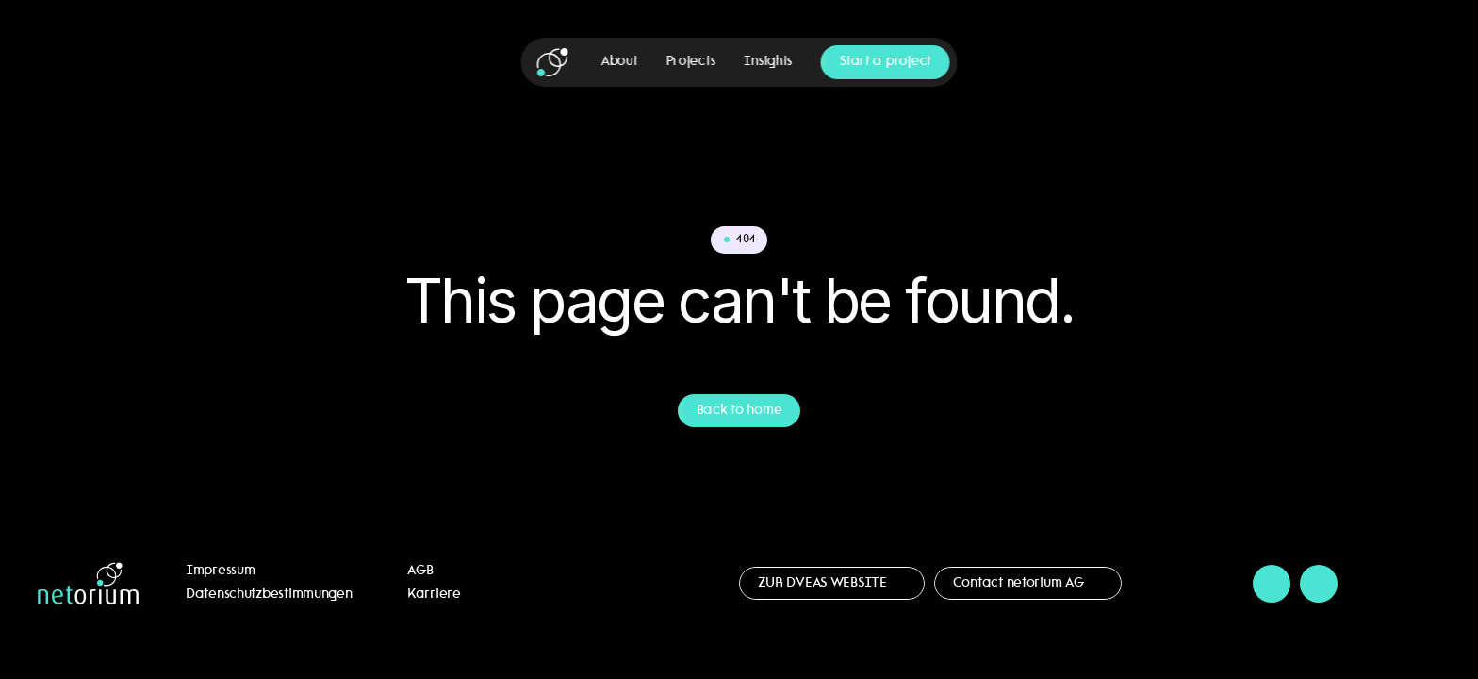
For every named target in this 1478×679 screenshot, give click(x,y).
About (619, 62)
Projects (690, 62)
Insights (768, 62)
